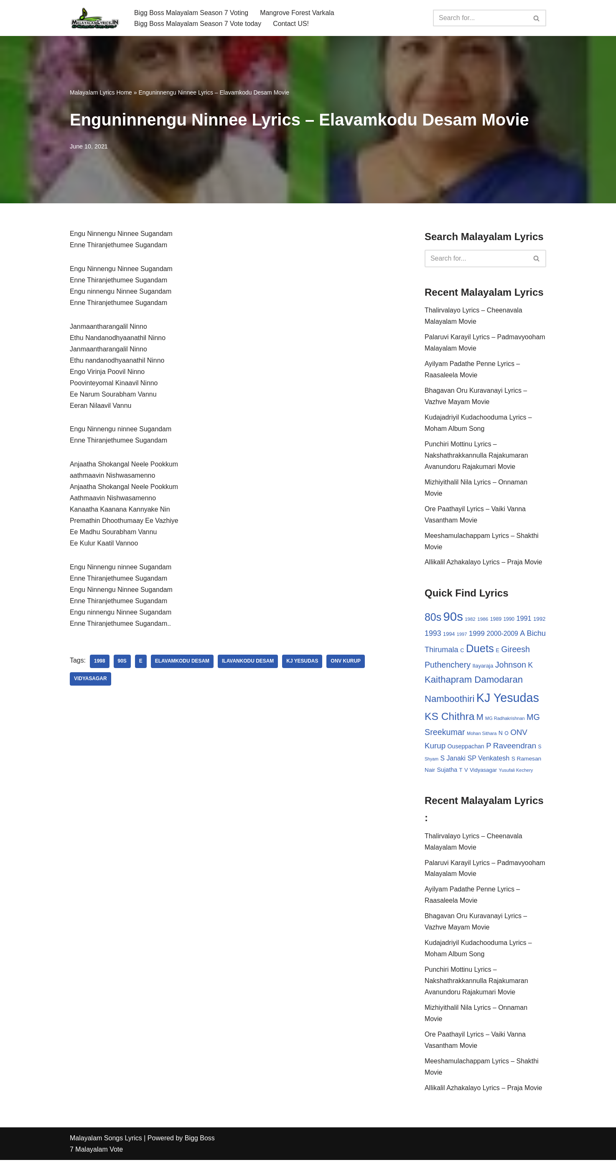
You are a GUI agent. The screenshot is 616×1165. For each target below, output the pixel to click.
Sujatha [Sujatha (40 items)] (447, 773)
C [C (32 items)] (462, 653)
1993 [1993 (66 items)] (433, 635)
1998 (99, 664)
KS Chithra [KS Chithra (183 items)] (449, 719)
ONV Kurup (347, 664)
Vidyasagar (90, 682)
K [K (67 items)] (530, 667)
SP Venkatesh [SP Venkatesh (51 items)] (489, 761)
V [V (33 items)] (466, 773)
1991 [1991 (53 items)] (524, 620)
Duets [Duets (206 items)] (480, 651)
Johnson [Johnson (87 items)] (510, 667)
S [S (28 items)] (540, 750)
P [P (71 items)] (488, 748)
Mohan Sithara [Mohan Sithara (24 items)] (481, 735)
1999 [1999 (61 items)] (477, 635)
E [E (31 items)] (497, 653)
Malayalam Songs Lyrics (106, 1143)
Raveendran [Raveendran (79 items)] (514, 748)
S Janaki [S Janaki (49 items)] (453, 761)
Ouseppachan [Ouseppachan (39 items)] (466, 749)
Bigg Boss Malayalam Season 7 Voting (191, 12)
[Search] (480, 18)
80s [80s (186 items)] (433, 619)
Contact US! (292, 23)
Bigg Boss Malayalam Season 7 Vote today (198, 23)
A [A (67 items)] (522, 635)
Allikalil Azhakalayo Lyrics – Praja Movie (484, 564)
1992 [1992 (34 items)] (539, 621)
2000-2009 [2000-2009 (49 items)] (502, 635)
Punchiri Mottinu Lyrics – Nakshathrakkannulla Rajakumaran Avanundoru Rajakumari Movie (477, 457)
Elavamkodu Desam (182, 664)
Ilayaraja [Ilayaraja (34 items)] (482, 668)
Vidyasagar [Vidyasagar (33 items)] (483, 773)
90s (122, 664)
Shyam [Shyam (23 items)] (431, 761)
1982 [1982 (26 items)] (470, 621)
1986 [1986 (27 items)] (482, 621)
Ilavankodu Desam (248, 664)
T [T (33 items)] (461, 773)
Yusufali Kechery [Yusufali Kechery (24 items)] (516, 773)
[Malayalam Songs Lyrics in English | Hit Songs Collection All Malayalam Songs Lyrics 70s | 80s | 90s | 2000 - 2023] (95, 18)
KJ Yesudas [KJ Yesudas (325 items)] (507, 700)
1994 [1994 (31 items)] (449, 636)
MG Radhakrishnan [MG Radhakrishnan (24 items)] (505, 720)
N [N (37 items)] (501, 735)
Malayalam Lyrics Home (101, 92)
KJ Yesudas (303, 664)
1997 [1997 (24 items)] (462, 636)
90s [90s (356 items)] (453, 618)
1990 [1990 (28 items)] (509, 621)
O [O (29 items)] (506, 736)
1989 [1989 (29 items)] (495, 621)
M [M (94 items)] (480, 719)
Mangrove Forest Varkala (298, 12)
